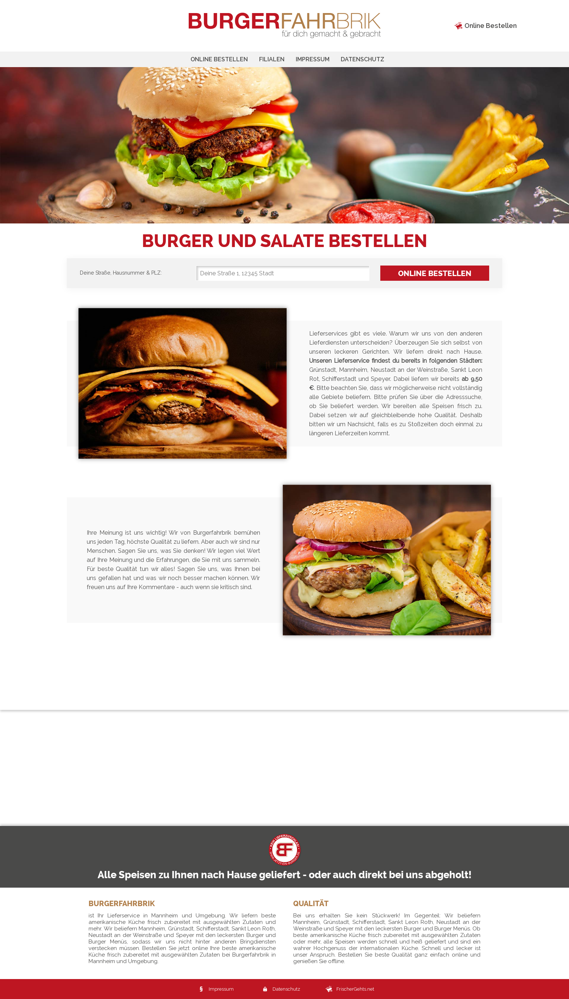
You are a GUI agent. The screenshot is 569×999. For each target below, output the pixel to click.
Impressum (312, 59)
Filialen (271, 59)
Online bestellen (219, 59)
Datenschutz (362, 59)
